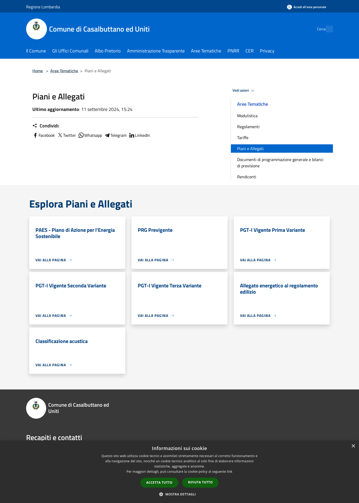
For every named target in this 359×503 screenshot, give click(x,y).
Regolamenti (248, 126)
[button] (179, 494)
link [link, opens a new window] (229, 471)
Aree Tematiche (64, 71)
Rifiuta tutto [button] (200, 482)
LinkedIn (139, 135)
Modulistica (247, 116)
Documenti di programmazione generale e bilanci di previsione (280, 162)
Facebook (43, 135)
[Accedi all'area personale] (306, 7)
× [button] (353, 446)
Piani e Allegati (250, 148)
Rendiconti (246, 177)
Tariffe (242, 137)
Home (37, 71)
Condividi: (45, 125)
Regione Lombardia (43, 7)
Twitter (66, 135)
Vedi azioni (244, 90)
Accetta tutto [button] (159, 482)
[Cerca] (326, 29)
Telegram (115, 135)
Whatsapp (90, 135)
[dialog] (179, 472)
